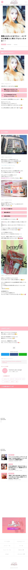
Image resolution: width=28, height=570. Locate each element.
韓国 (16, 381)
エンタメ (10, 464)
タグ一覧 (21, 545)
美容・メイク (11, 473)
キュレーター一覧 (7, 550)
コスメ (11, 379)
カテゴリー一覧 (7, 545)
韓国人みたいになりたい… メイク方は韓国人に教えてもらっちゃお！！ (19, 4)
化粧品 (12, 381)
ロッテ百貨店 (6, 381)
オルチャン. (8, 4)
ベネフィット (17, 379)
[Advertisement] (12, 119)
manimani (14, 44)
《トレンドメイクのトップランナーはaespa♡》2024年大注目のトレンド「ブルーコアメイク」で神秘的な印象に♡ (17, 458)
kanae (20, 479)
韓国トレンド (11, 454)
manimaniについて (21, 541)
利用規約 (7, 554)
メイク (23, 379)
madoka (20, 470)
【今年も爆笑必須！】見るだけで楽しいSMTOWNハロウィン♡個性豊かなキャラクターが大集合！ (17, 467)
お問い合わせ (20, 554)
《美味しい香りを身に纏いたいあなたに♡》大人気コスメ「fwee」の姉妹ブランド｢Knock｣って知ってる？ (17, 477)
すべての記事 (7, 541)
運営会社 (20, 550)
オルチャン (5, 379)
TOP (2, 4)
